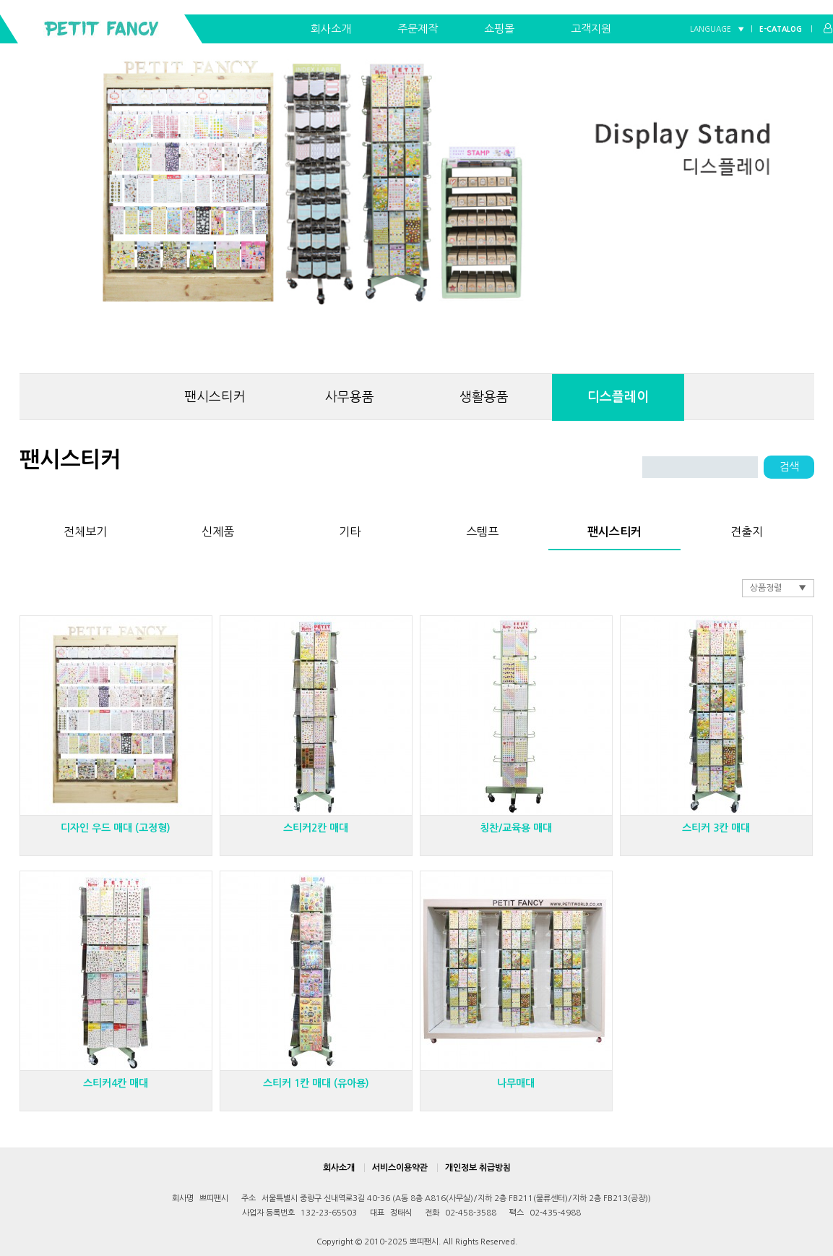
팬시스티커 (215, 396)
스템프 (482, 529)
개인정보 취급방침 (478, 1167)
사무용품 (349, 396)
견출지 (746, 529)
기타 (350, 529)
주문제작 (417, 28)
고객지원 (591, 28)
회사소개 (331, 28)
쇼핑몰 (499, 28)
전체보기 (85, 529)
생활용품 (484, 396)
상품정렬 (766, 588)
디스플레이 (618, 396)
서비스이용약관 (400, 1167)
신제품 (218, 529)
